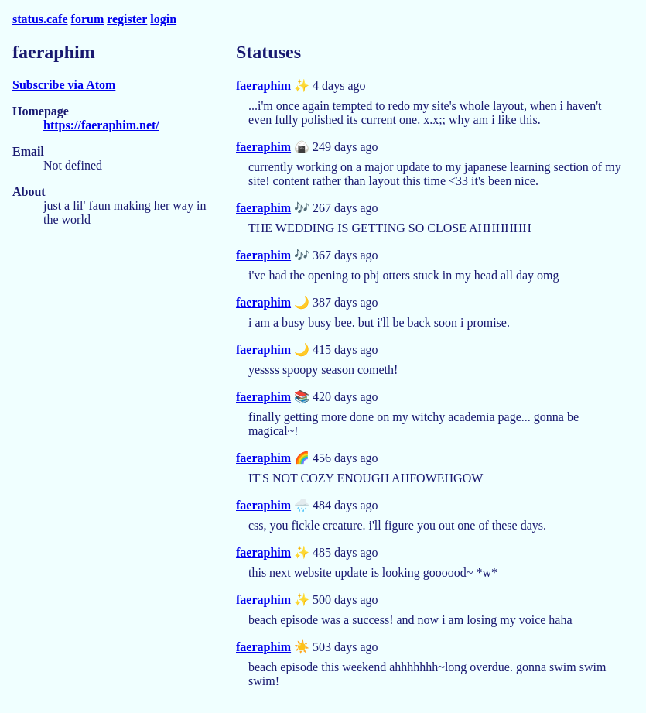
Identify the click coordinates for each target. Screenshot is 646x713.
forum (87, 19)
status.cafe (40, 19)
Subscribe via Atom (63, 84)
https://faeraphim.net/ (101, 125)
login (163, 19)
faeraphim (263, 85)
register (127, 19)
